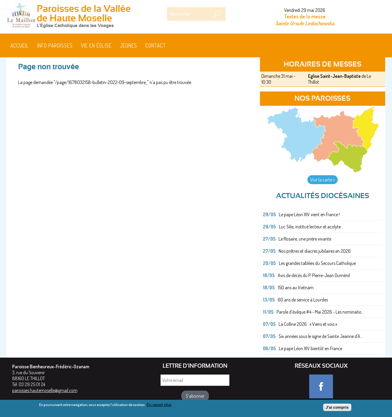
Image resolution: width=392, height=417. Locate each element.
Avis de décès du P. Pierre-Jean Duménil (314, 275)
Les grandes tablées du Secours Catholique (317, 263)
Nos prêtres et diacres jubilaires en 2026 (315, 251)
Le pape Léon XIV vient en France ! (309, 214)
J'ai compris (337, 409)
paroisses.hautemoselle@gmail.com (44, 390)
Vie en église (96, 45)
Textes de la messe (305, 16)
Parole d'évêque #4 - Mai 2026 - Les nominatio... (320, 312)
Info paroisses (55, 45)
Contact (155, 45)
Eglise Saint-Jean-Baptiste (334, 76)
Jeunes (128, 45)
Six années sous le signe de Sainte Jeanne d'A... (321, 336)
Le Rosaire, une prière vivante (305, 239)
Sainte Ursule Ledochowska (304, 23)
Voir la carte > (322, 180)
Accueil (19, 45)
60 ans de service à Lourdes (303, 300)
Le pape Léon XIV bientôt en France (310, 348)
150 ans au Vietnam (296, 287)
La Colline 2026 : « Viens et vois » (308, 324)
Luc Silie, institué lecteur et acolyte (310, 227)
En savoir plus (159, 406)
